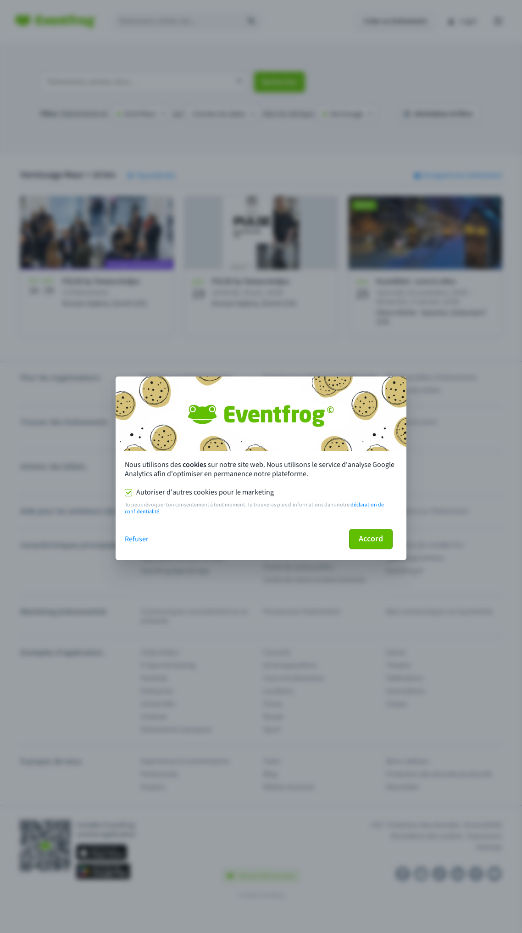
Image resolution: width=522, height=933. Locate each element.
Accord (371, 539)
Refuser (137, 539)
